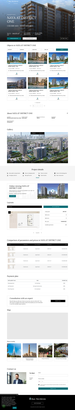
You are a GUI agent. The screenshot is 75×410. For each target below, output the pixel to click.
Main (9, 3)
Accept (14, 407)
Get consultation (29, 38)
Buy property (16, 3)
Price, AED (46, 49)
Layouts (51, 3)
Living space (34, 49)
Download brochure (14, 38)
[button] (64, 161)
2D (9, 212)
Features (37, 3)
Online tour (44, 3)
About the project (24, 3)
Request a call (58, 300)
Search (62, 49)
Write (17, 74)
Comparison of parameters (60, 3)
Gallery (31, 3)
